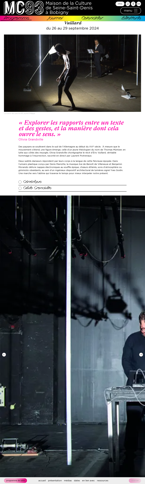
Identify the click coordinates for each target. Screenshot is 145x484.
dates (77, 481)
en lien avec (88, 481)
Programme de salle (15, 481)
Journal (55, 18)
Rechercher (128, 4)
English (139, 4)
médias (68, 481)
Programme (16, 18)
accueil (42, 481)
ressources (102, 481)
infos (120, 4)
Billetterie (131, 18)
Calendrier (92, 18)
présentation (55, 481)
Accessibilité (133, 4)
